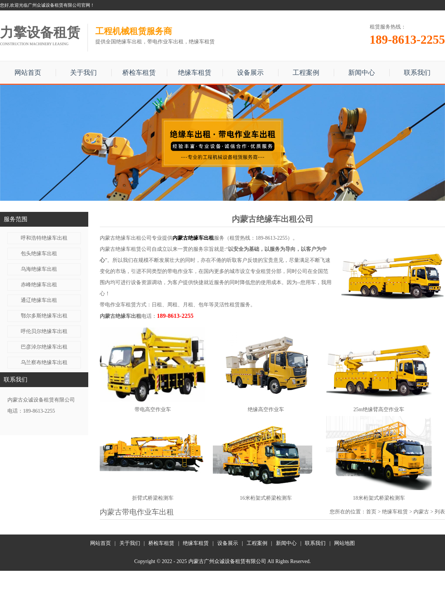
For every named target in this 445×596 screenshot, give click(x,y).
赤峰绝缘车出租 (39, 284)
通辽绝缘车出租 (39, 300)
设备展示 (250, 72)
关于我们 (83, 72)
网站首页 (27, 72)
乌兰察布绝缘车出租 (44, 362)
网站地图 (344, 543)
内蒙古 (421, 512)
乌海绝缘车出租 (39, 269)
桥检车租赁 (139, 72)
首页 (371, 512)
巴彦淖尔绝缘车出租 (44, 347)
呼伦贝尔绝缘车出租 (44, 331)
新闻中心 (361, 72)
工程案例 (306, 72)
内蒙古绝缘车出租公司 (126, 238)
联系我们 (417, 72)
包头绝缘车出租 (39, 253)
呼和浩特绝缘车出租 (44, 238)
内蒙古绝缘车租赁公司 (126, 249)
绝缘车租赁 (194, 72)
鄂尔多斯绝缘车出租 (44, 316)
